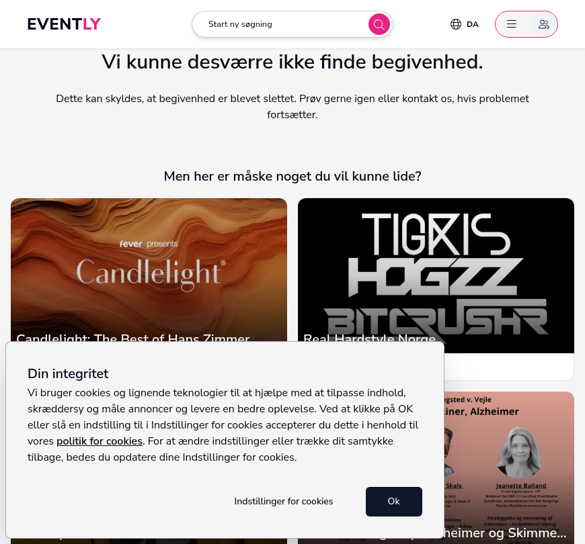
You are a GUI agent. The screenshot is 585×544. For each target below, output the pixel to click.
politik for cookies (99, 441)
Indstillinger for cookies (284, 501)
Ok (394, 501)
